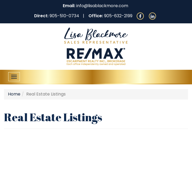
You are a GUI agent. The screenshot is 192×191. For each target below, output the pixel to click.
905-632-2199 (118, 16)
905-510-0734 (64, 16)
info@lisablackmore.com (102, 6)
